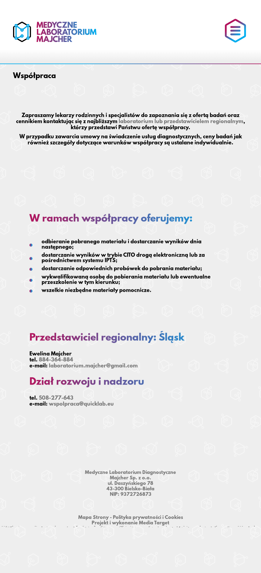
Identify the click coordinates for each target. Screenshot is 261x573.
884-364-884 (56, 359)
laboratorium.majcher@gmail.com (93, 365)
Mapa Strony (93, 517)
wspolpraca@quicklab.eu (81, 402)
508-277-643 (56, 396)
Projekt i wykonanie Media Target (130, 523)
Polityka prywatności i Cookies (148, 517)
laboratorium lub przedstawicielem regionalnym (181, 122)
